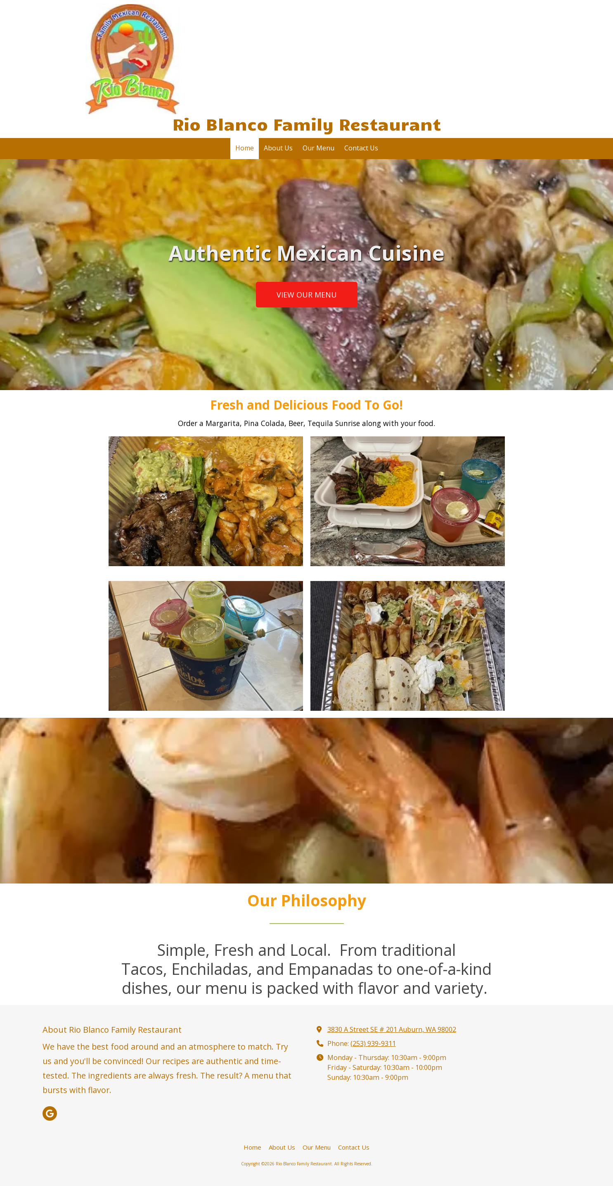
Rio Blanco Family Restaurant (307, 123)
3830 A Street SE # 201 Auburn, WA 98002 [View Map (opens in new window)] (391, 1029)
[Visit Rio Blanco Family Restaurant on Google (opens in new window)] (50, 1113)
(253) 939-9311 (373, 1043)
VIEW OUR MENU (307, 295)
